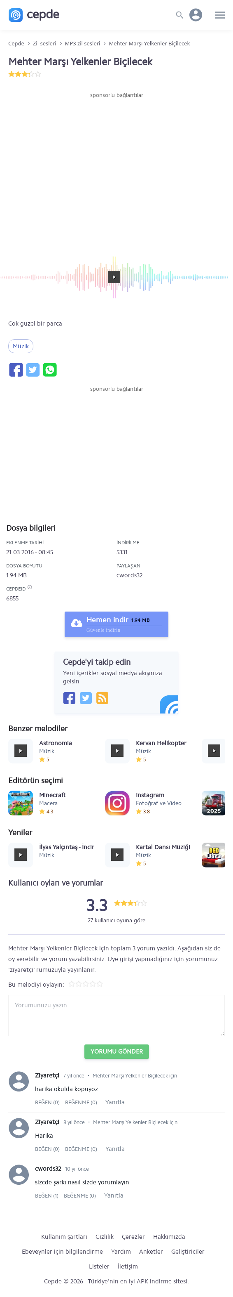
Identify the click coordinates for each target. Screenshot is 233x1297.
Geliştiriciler (188, 1251)
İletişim (128, 1266)
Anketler (151, 1251)
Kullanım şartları (64, 1236)
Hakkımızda (169, 1236)
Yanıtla (115, 1102)
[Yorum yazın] (116, 1015)
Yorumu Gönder (117, 1051)
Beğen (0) (48, 1102)
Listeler (99, 1266)
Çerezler (133, 1236)
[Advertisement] (116, 124)
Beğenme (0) (81, 1102)
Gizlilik (105, 1236)
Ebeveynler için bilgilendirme (62, 1251)
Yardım (121, 1251)
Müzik (21, 346)
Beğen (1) (47, 1196)
